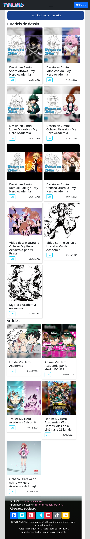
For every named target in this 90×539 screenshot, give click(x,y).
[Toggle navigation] (51, 5)
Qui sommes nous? (32, 501)
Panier (81, 5)
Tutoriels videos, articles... (49, 504)
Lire (12, 79)
